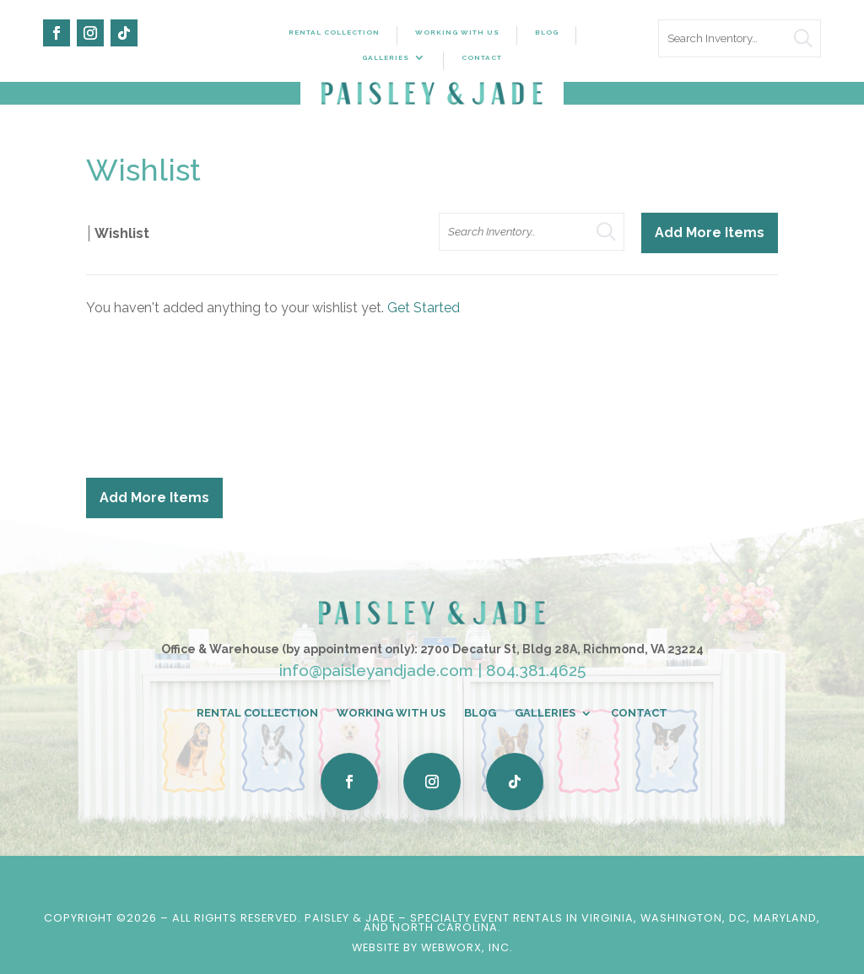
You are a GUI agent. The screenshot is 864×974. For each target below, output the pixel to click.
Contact (482, 57)
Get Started (423, 308)
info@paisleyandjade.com (376, 670)
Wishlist (121, 233)
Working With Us (457, 32)
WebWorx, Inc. (467, 947)
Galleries (385, 57)
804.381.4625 (536, 670)
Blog (547, 32)
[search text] (739, 38)
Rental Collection (334, 32)
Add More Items (709, 233)
